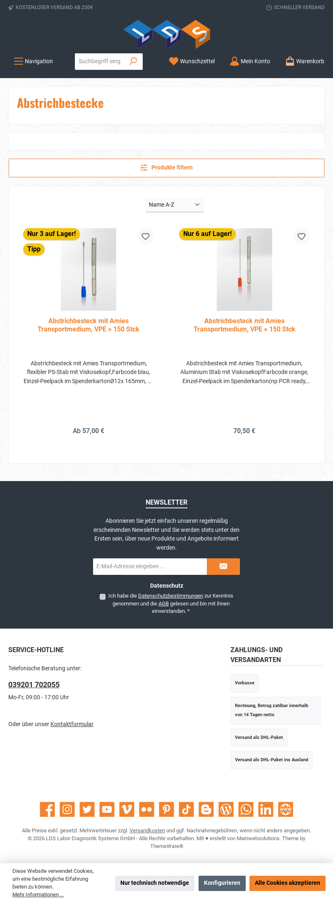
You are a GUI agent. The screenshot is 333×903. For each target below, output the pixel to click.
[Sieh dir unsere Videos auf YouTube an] (107, 809)
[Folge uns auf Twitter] (87, 809)
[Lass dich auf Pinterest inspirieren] (166, 809)
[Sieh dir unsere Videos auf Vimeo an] (126, 809)
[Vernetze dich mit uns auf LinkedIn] (265, 809)
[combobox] (100, 61)
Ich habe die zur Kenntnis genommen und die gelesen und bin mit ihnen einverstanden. (170, 603)
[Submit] (223, 566)
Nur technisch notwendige (154, 882)
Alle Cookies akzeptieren (287, 882)
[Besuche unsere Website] (285, 809)
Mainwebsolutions (258, 838)
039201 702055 (34, 684)
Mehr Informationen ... (38, 894)
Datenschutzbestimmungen (170, 596)
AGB (163, 603)
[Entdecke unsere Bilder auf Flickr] (146, 809)
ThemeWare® (166, 846)
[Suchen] (133, 61)
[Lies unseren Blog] (226, 809)
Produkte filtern (166, 167)
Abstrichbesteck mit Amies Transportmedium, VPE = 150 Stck (88, 325)
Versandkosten (147, 830)
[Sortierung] (175, 205)
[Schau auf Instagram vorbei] (67, 809)
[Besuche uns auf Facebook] (47, 809)
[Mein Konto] (250, 61)
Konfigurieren (222, 882)
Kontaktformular (71, 724)
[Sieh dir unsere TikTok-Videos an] (186, 809)
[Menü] (33, 61)
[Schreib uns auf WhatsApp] (246, 809)
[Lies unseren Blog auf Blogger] (206, 809)
